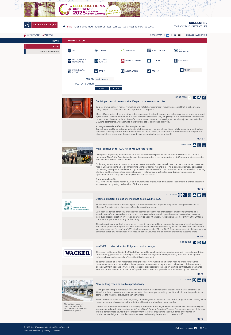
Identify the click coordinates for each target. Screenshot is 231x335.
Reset (116, 88)
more (200, 139)
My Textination (33, 35)
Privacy (47, 331)
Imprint (57, 331)
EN (179, 35)
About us (49, 35)
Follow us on (186, 328)
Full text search (84, 84)
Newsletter (156, 35)
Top (202, 328)
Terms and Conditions (32, 331)
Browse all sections (196, 35)
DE (175, 35)
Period (90, 79)
